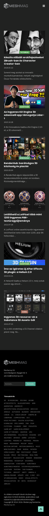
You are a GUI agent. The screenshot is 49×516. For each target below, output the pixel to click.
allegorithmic (24, 403)
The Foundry (27, 469)
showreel (29, 461)
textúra (17, 469)
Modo (30, 443)
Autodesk (16, 412)
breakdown (35, 412)
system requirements (31, 466)
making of (17, 441)
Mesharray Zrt (9, 505)
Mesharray (14, 443)
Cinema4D (8, 418)
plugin (7, 455)
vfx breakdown (10, 478)
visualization (10, 481)
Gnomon (23, 432)
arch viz (34, 409)
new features (9, 449)
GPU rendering (10, 435)
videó (21, 478)
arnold (7, 412)
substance (31, 464)
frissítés (33, 426)
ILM (39, 435)
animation (8, 406)
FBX (27, 423)
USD (26, 475)
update (21, 475)
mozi (38, 446)
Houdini (32, 435)
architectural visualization (16, 409)
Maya (6, 443)
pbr (17, 452)
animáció (18, 406)
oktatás (33, 449)
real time (34, 455)
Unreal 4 (32, 472)
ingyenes (8, 438)
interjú (16, 438)
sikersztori (9, 464)
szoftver (8, 469)
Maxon (36, 441)
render (29, 458)
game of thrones (11, 432)
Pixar (35, 452)
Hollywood (23, 435)
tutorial (7, 472)
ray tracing (23, 455)
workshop (31, 481)
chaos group (20, 415)
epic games (19, 423)
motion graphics (26, 446)
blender (25, 412)
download (8, 423)
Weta (23, 481)
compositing (19, 418)
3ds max (23, 400)
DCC (28, 418)
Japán (24, 438)
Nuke (19, 449)
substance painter (12, 466)
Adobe (31, 400)
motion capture (11, 446)
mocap (23, 443)
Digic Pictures (10, 420)
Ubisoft (16, 472)
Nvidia (25, 449)
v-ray (32, 475)
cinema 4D (32, 415)
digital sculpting (25, 420)
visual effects (31, 478)
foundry (17, 426)
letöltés (32, 438)
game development (21, 429)
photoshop (26, 452)
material (27, 441)
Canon (6, 415)
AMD (33, 403)
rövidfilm (19, 461)
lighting (7, 441)
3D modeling (13, 400)
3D (5, 400)
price (13, 455)
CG (12, 415)
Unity (24, 472)
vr (19, 481)
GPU (30, 432)
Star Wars (20, 464)
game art (8, 429)
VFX (38, 475)
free (25, 426)
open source (9, 452)
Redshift (7, 458)
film (32, 423)
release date (18, 458)
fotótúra (8, 426)
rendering (8, 461)
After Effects (10, 403)
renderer (38, 458)
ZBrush (7, 484)
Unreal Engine (10, 475)
